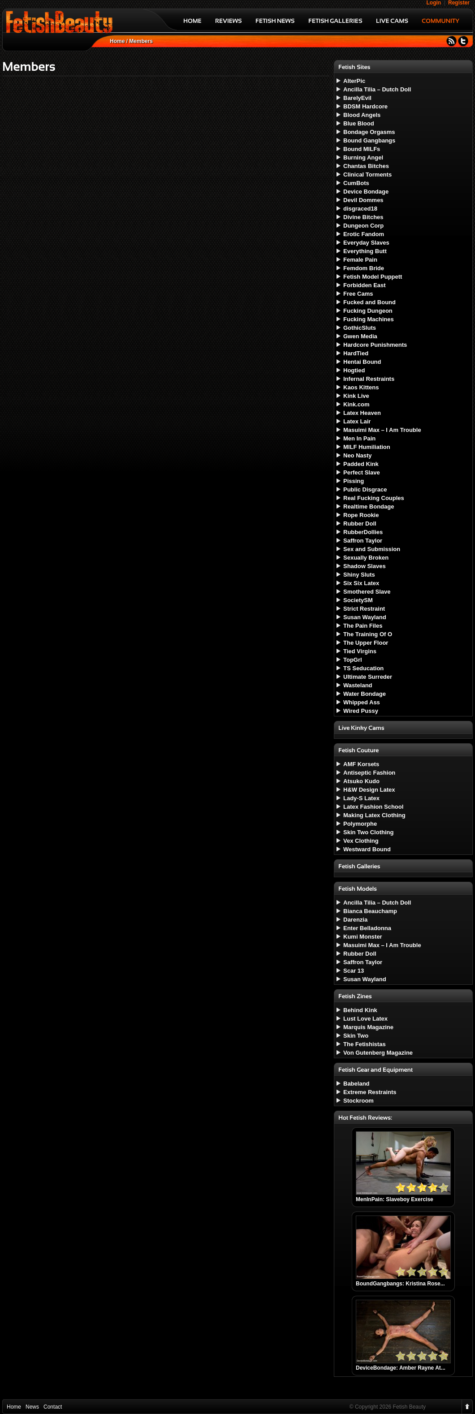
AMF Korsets (361, 764)
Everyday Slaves (366, 242)
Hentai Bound (362, 361)
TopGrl (352, 659)
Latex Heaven (362, 413)
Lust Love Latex (365, 1018)
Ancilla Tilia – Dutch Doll (377, 89)
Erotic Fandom (363, 234)
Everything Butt (365, 251)
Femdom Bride (363, 268)
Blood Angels (361, 115)
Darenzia (355, 919)
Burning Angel (363, 157)
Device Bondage (366, 191)
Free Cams (358, 293)
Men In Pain (359, 438)
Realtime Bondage (368, 506)
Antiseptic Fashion (369, 772)
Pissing (353, 481)
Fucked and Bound (369, 302)
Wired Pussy (360, 710)
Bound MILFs (361, 149)
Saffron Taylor (362, 540)
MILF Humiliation (366, 447)
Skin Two (355, 1035)
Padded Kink (361, 464)
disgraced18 (360, 208)
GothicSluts (359, 327)
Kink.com (356, 404)
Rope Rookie (361, 515)
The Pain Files (362, 625)
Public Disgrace (365, 489)
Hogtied (354, 370)
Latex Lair (357, 421)
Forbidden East (364, 285)
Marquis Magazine (368, 1027)
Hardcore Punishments (375, 344)
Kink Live (356, 395)
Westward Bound (367, 849)
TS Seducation (363, 668)
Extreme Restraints (370, 1092)
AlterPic (354, 81)
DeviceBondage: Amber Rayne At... (400, 1368)
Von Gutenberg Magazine (378, 1052)
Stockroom (358, 1100)
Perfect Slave (361, 472)
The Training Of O (367, 634)
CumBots (356, 183)
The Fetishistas (364, 1044)
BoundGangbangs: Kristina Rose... (400, 1283)
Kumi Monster (362, 936)
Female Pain (360, 259)
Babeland (356, 1083)
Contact (52, 1407)
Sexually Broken (366, 557)
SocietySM (358, 600)
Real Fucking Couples (373, 498)
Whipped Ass (361, 702)
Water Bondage (364, 693)
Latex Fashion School (373, 806)
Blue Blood (358, 123)
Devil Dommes (363, 200)
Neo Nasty (357, 455)
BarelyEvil (357, 98)
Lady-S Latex (361, 798)
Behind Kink (360, 1010)
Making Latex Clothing (374, 815)
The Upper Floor (365, 642)
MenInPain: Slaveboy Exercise (394, 1199)
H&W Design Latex (369, 789)
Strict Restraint (364, 608)
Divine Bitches (363, 217)
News (32, 1407)
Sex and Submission (371, 549)
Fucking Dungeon (368, 310)
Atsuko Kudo (361, 781)
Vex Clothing (361, 840)
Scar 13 (353, 970)
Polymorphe (360, 823)
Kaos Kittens (361, 387)
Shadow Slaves (364, 566)
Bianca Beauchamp (370, 911)
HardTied (355, 353)
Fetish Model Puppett (372, 276)
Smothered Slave (367, 591)
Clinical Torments (367, 174)
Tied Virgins (359, 651)
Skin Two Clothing (368, 832)
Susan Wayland (364, 617)
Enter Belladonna (367, 928)
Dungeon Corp (363, 225)
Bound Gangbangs (369, 140)
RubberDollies (363, 532)
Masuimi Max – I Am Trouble (382, 430)
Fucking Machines (368, 319)
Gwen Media (360, 336)
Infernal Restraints (368, 378)
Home (117, 41)
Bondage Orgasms (369, 132)
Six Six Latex (361, 583)
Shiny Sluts (359, 574)
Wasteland (357, 685)
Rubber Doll (359, 523)
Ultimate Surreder (367, 676)
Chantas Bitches (366, 166)
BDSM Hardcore (365, 106)
